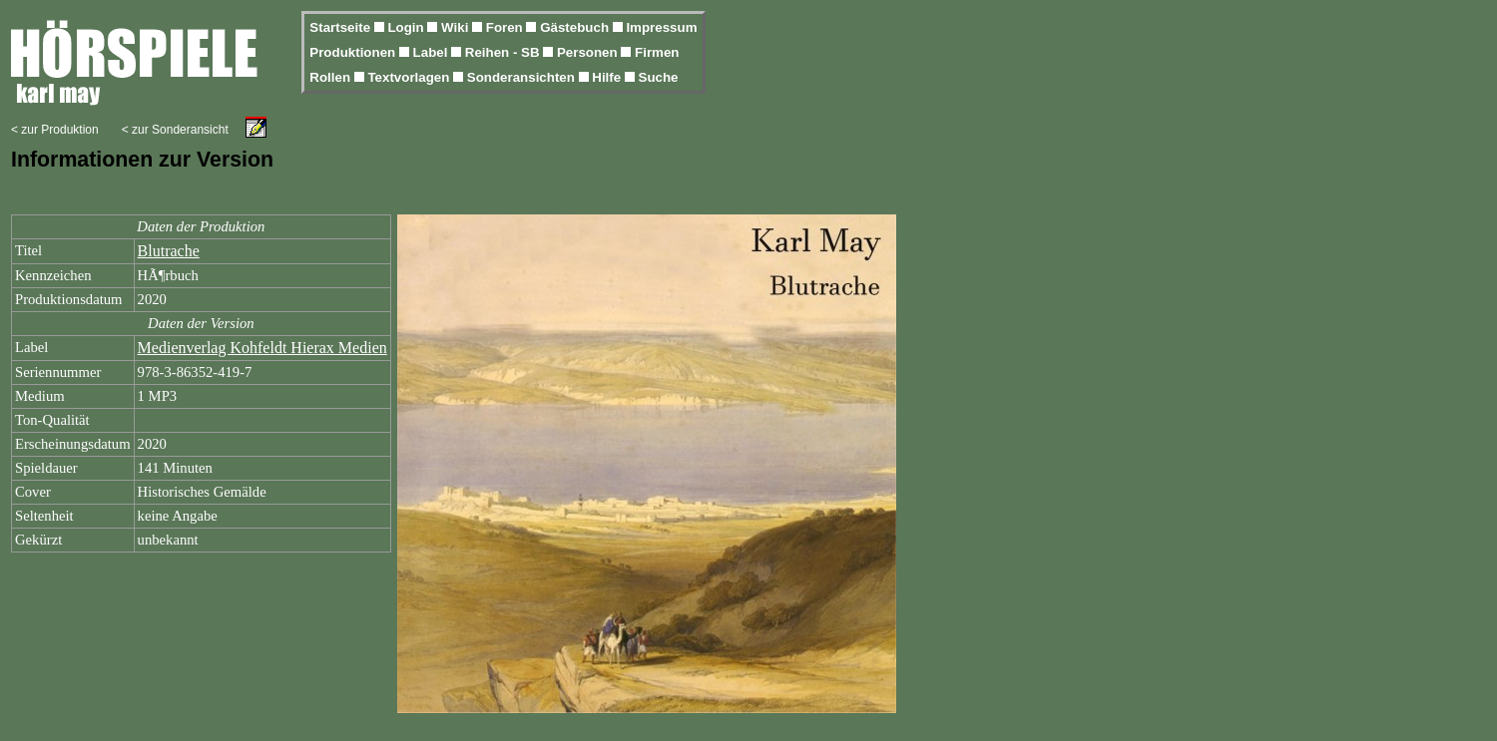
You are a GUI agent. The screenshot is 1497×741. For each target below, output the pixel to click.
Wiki (456, 27)
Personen (589, 52)
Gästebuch (576, 27)
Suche (659, 77)
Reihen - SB (504, 52)
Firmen (657, 52)
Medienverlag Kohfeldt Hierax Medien (262, 347)
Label (432, 52)
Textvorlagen (410, 77)
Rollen (331, 77)
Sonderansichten (523, 77)
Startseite (341, 27)
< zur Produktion (55, 130)
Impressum (661, 27)
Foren (506, 27)
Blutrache (169, 250)
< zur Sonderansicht (175, 130)
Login (407, 27)
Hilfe (608, 77)
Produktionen (354, 52)
